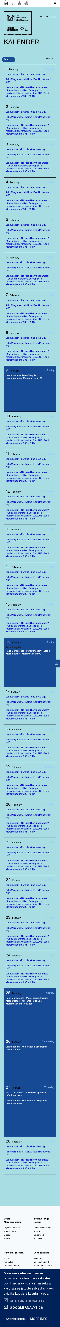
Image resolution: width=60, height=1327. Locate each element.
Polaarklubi (38, 1239)
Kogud (37, 1231)
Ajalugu (7, 1258)
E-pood (7, 1235)
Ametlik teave (10, 1231)
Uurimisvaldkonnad (42, 1228)
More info (39, 1319)
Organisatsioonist (12, 1228)
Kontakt (7, 1239)
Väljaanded (39, 1235)
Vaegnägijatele (48, 17)
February (9, 59)
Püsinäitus (8, 1262)
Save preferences (16, 1319)
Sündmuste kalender (43, 1266)
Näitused (38, 1258)
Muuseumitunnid (11, 1266)
